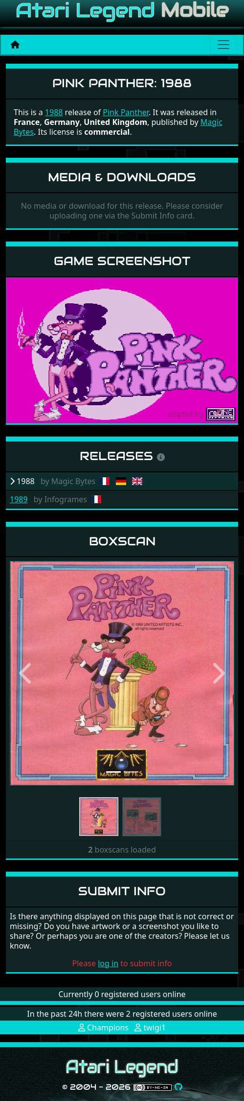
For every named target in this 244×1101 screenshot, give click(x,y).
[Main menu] (223, 44)
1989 (19, 499)
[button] (27, 673)
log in (108, 963)
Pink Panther (126, 112)
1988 (54, 112)
